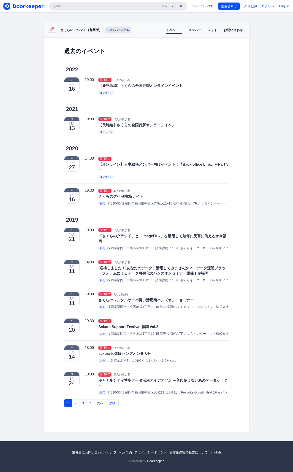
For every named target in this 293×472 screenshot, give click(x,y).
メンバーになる (118, 30)
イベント (174, 30)
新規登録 (250, 6)
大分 (102, 360)
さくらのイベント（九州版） (81, 30)
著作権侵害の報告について (188, 452)
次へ (100, 403)
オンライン (106, 92)
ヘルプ (112, 452)
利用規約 (125, 452)
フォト (212, 30)
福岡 (102, 203)
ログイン (268, 6)
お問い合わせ (233, 30)
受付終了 (105, 79)
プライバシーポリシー (151, 452)
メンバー (194, 30)
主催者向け (229, 6)
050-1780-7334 (203, 6)
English (284, 6)
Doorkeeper (155, 461)
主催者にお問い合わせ (88, 452)
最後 (112, 403)
